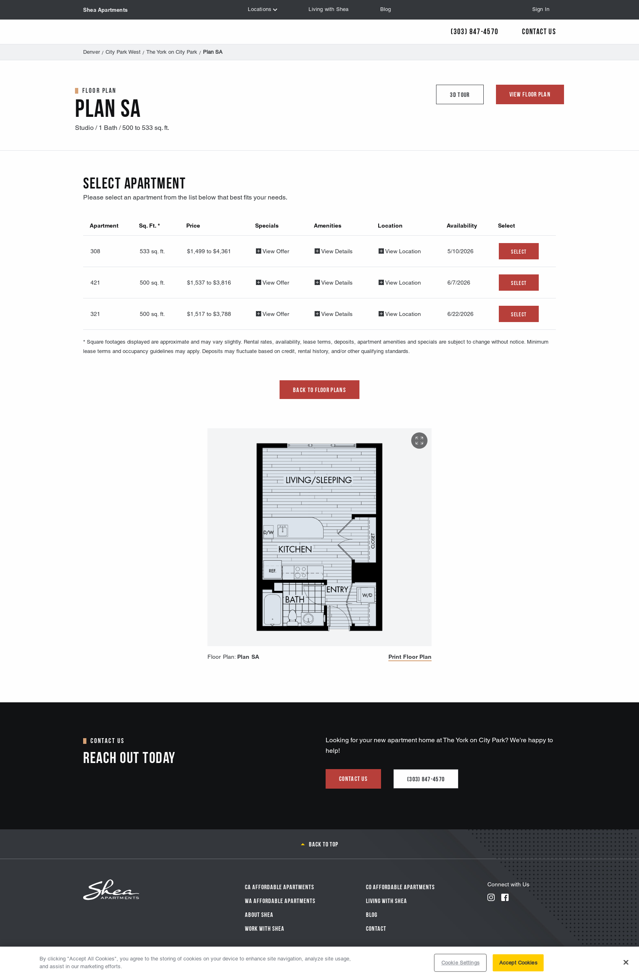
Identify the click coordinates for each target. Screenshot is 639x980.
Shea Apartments (105, 10)
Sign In (540, 9)
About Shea (259, 914)
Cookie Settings (460, 963)
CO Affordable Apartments (400, 886)
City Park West (123, 52)
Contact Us (539, 31)
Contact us (353, 778)
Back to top (323, 843)
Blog (371, 914)
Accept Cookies (518, 963)
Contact (376, 928)
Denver (91, 52)
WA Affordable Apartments (280, 900)
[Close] (626, 962)
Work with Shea (264, 928)
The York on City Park (171, 52)
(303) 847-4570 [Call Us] (474, 31)
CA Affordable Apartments (279, 886)
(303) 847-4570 (426, 778)
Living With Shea (386, 900)
